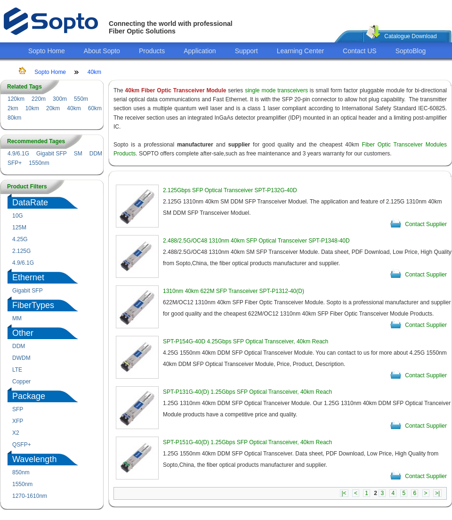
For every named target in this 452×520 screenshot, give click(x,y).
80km (14, 117)
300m (60, 99)
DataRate (30, 202)
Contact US (360, 51)
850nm (21, 472)
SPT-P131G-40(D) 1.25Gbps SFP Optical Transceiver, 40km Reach (247, 392)
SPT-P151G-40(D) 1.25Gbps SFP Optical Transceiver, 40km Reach (247, 442)
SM (78, 153)
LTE (17, 369)
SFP (17, 409)
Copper (21, 381)
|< (344, 493)
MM (17, 318)
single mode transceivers (276, 90)
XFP (17, 421)
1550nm (39, 163)
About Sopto (102, 51)
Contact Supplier (426, 224)
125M (19, 227)
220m (39, 99)
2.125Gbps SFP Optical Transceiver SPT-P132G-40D (230, 190)
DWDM (21, 358)
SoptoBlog (411, 51)
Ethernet (28, 277)
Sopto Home (46, 51)
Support (246, 51)
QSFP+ (21, 444)
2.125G (21, 251)
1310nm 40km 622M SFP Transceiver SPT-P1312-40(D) (233, 291)
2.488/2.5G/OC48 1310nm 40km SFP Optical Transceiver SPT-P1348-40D (256, 240)
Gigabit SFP (51, 153)
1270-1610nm (29, 496)
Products (152, 51)
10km (32, 108)
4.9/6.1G (18, 153)
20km (53, 108)
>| (437, 493)
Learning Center (300, 51)
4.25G (20, 239)
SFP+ (15, 163)
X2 (15, 433)
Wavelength (34, 459)
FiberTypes (33, 305)
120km (16, 99)
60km (95, 108)
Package (28, 396)
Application (200, 51)
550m (81, 99)
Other (22, 333)
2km (13, 108)
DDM (95, 153)
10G (17, 215)
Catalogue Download (410, 36)
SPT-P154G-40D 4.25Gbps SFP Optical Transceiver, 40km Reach (245, 341)
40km (94, 72)
